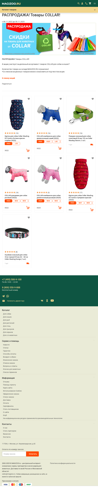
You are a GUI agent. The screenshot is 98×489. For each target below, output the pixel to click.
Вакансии (7, 434)
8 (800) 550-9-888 (11, 287)
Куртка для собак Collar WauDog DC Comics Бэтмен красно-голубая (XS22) (17, 138)
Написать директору (13, 300)
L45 (56, 141)
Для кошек (7, 317)
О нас (5, 428)
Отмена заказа (9, 363)
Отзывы (6, 382)
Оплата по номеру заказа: (13, 449)
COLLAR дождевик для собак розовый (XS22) (16, 197)
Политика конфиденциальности (62, 463)
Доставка (6, 400)
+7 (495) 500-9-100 (11, 279)
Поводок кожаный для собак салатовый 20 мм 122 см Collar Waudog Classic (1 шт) (80, 138)
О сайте (6, 412)
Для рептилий (8, 323)
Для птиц (6, 326)
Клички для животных (12, 369)
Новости (6, 345)
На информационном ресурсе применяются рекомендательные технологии (32, 418)
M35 (24, 201)
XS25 (48, 141)
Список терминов (10, 372)
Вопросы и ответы (10, 366)
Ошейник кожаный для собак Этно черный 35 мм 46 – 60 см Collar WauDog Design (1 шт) (16, 257)
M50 (88, 203)
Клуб (5, 415)
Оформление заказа (11, 394)
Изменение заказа (10, 360)
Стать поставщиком (11, 409)
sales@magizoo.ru (8, 474)
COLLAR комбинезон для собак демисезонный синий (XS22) (49, 137)
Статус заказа (8, 397)
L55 (16, 143)
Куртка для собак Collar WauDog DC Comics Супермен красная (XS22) (81, 198)
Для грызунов (8, 329)
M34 (16, 201)
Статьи (5, 348)
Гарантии (6, 351)
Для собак (7, 314)
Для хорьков (8, 332)
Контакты (7, 437)
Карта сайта (7, 388)
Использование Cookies (12, 391)
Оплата (6, 403)
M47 (80, 203)
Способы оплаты (9, 354)
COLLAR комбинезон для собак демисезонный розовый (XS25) (49, 197)
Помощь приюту (9, 385)
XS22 (8, 143)
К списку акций (8, 78)
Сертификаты (8, 406)
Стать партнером (9, 431)
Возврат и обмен (9, 357)
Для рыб (6, 320)
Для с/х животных (10, 335)
